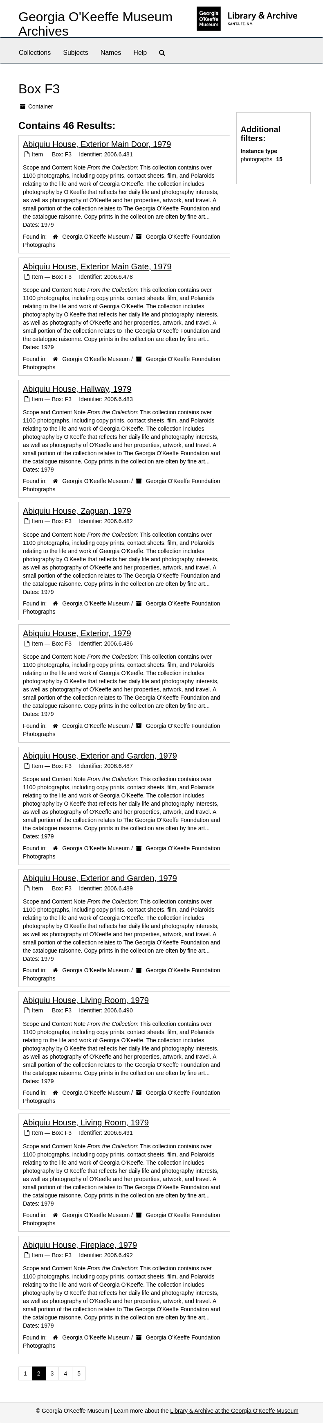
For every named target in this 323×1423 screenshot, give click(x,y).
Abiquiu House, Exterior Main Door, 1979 (97, 144)
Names (111, 52)
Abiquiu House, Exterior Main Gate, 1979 (97, 266)
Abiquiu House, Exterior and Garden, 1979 (100, 755)
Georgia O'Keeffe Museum (96, 236)
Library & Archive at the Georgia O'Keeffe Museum (234, 1410)
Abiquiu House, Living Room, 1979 (86, 1000)
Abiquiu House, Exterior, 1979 (77, 633)
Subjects (75, 52)
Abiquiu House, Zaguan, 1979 (77, 510)
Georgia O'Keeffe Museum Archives (95, 23)
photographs (257, 159)
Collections (35, 52)
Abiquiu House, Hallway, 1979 (77, 388)
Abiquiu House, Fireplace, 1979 (80, 1244)
